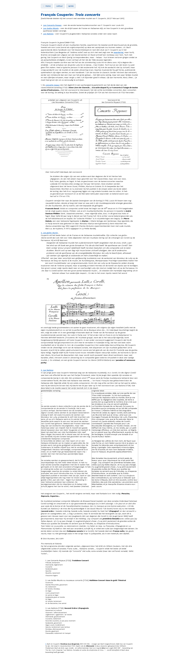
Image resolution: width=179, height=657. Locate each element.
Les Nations (48, 34)
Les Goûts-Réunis (51, 28)
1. (45, 644)
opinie (71, 6)
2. (49, 233)
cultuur (59, 6)
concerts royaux (52, 85)
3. (47, 370)
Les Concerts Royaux (52, 25)
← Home (47, 6)
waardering (118, 52)
